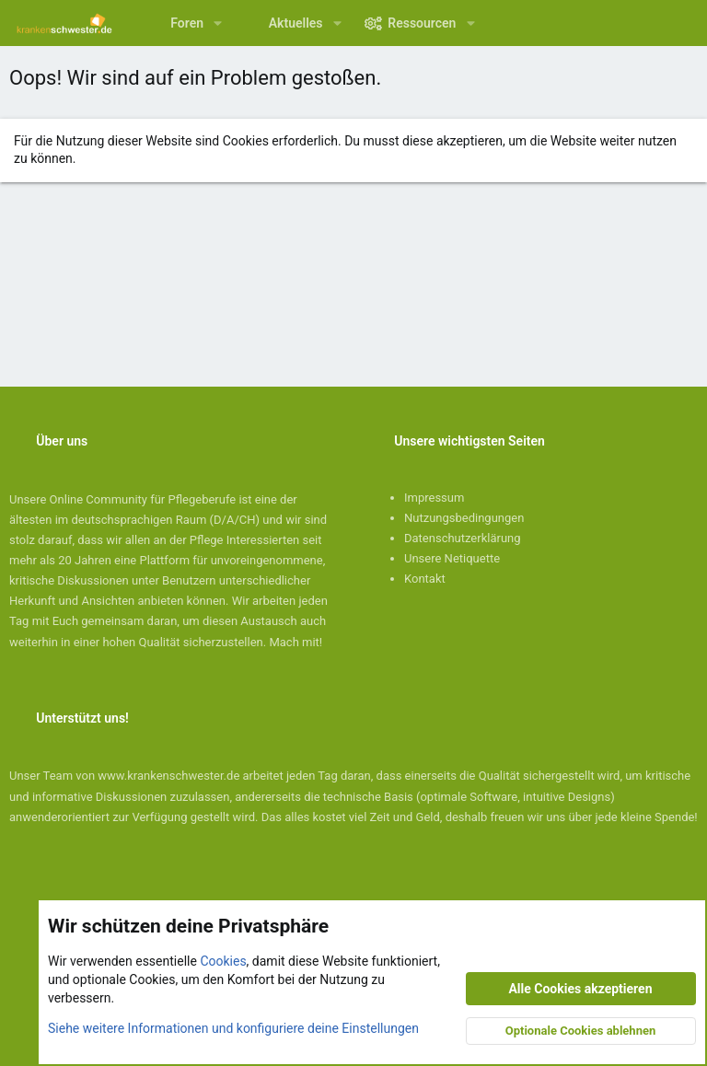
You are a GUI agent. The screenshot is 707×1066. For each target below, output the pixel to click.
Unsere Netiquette (452, 558)
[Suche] (680, 23)
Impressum (434, 497)
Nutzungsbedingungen (464, 518)
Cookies (223, 962)
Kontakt (425, 578)
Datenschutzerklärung (462, 538)
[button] (217, 23)
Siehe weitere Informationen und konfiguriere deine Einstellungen (233, 1028)
